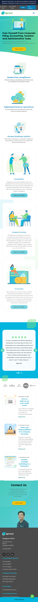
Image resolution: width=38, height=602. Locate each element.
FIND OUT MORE (19, 196)
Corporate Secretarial (9, 576)
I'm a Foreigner (7, 566)
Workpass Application (9, 579)
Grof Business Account (9, 589)
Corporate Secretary (9, 573)
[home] (7, 13)
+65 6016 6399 (6, 549)
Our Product (6, 586)
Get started (30, 7)
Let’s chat (19, 503)
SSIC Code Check (7, 581)
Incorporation (6, 561)
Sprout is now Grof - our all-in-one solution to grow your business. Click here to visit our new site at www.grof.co (19, 2)
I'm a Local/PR (6, 564)
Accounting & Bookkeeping (10, 597)
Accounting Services (9, 593)
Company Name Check (9, 569)
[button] (33, 13)
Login (22, 7)
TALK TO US (19, 49)
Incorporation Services (10, 558)
